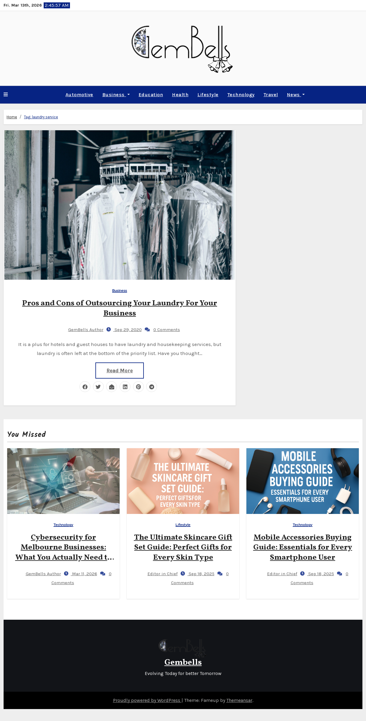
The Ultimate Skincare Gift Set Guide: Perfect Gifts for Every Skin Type (183, 547)
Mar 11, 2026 (84, 573)
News (296, 94)
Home (12, 117)
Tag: (41, 117)
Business (116, 94)
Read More (119, 369)
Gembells (183, 662)
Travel (271, 94)
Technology (241, 94)
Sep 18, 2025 (200, 573)
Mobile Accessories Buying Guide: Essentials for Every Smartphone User (302, 547)
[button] (6, 95)
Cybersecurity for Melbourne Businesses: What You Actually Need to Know (63, 552)
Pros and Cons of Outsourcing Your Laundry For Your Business (119, 306)
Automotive (79, 94)
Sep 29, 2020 (127, 327)
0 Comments (166, 327)
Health (180, 94)
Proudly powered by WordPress (147, 700)
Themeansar (239, 700)
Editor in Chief (158, 573)
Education (151, 94)
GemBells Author (80, 327)
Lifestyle (208, 94)
